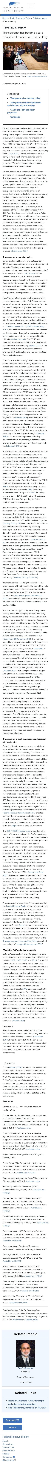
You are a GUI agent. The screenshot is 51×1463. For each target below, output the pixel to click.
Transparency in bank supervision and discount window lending (24, 104)
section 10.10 (35, 345)
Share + (12, 1427)
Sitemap (6, 1453)
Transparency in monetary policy (25, 98)
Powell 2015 (18, 1020)
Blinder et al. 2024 (19, 251)
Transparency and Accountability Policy (20, 941)
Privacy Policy (8, 1450)
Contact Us (8, 1457)
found (21, 925)
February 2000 (12, 446)
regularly (22, 339)
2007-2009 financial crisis (18, 831)
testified (13, 339)
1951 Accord (29, 273)
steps (14, 825)
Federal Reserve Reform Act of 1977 (19, 812)
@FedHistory (9, 1460)
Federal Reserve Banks (16, 906)
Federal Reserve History (15, 1436)
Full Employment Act (16, 326)
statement (38, 648)
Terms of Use (8, 1447)
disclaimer (17, 1319)
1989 (24, 960)
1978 (24, 988)
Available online (24, 1128)
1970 (32, 492)
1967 (29, 489)
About (5, 1441)
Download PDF (12, 1420)
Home (5, 18)
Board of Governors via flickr (37, 76)
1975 (18, 960)
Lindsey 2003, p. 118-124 (25, 577)
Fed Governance (40, 18)
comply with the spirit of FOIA (29, 944)
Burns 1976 (25, 639)
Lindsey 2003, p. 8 (12, 523)
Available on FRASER (25, 1172)
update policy (31, 1319)
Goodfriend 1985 (11, 639)
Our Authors (7, 1444)
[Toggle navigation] (31, 5)
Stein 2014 (13, 153)
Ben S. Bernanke (25, 1368)
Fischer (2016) (15, 1067)
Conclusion (15, 117)
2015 (34, 960)
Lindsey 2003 (21, 417)
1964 (5, 486)
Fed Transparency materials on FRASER (27, 1407)
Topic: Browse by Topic (20, 18)
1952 (12, 960)
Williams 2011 (10, 670)
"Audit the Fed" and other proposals (21, 111)
